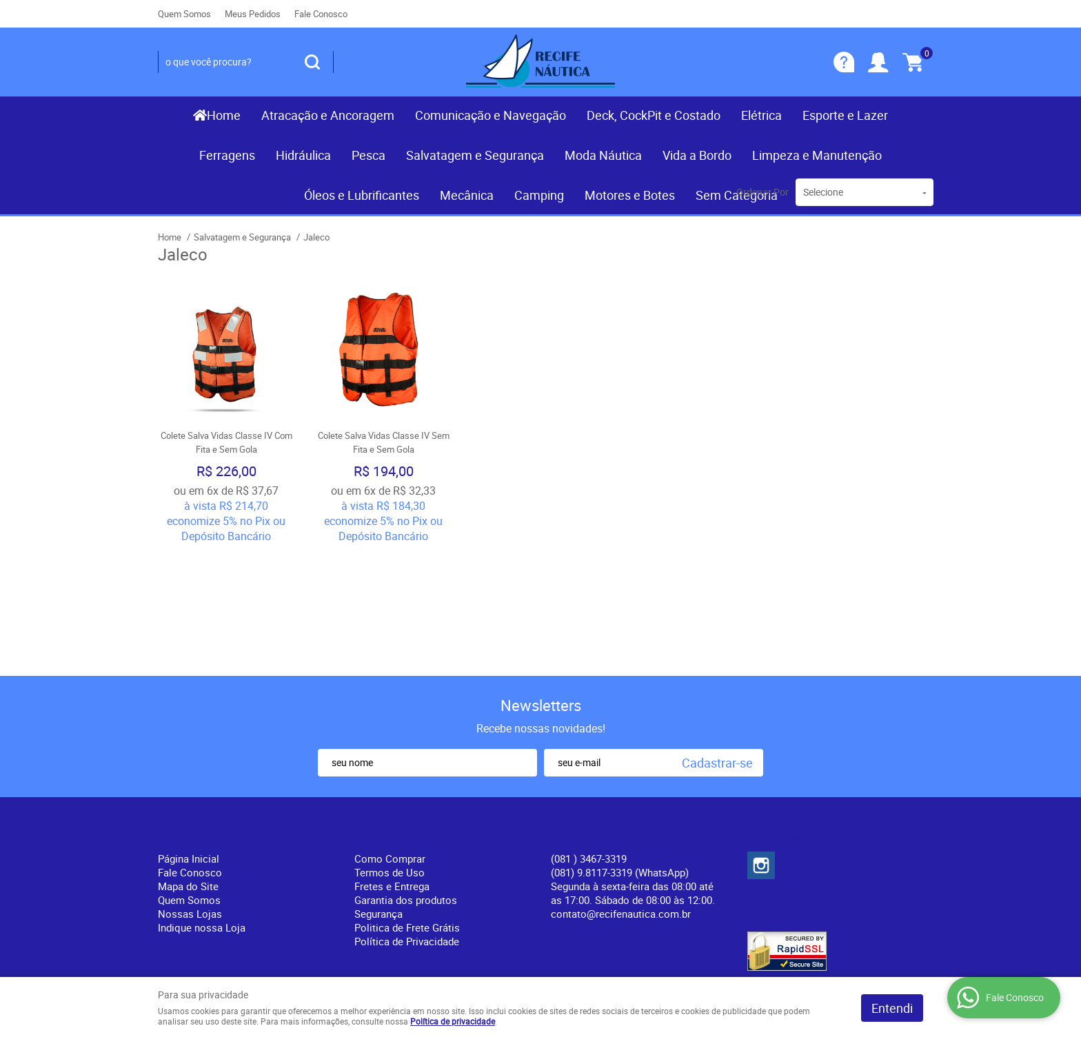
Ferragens (227, 155)
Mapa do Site (188, 767)
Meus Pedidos (253, 14)
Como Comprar (389, 740)
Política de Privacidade (406, 823)
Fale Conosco (320, 14)
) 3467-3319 (589, 740)
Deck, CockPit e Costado (653, 115)
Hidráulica (303, 155)
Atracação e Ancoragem (327, 115)
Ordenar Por (762, 191)
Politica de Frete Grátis (407, 809)
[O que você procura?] (312, 62)
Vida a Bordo (697, 155)
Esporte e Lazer (845, 115)
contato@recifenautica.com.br (621, 795)
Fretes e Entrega (392, 767)
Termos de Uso (389, 754)
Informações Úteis (410, 717)
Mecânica (467, 195)
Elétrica (761, 115)
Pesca (368, 155)
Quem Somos (184, 14)
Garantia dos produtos (405, 781)
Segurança (378, 795)
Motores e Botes (630, 195)
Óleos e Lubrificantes (361, 195)
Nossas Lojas (190, 795)
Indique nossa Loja (201, 809)
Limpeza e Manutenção (817, 155)
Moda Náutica (603, 155)
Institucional (195, 717)
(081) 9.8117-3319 (620, 754)
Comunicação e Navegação (490, 115)
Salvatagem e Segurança (475, 155)
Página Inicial (188, 740)
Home (224, 115)
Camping (539, 195)
